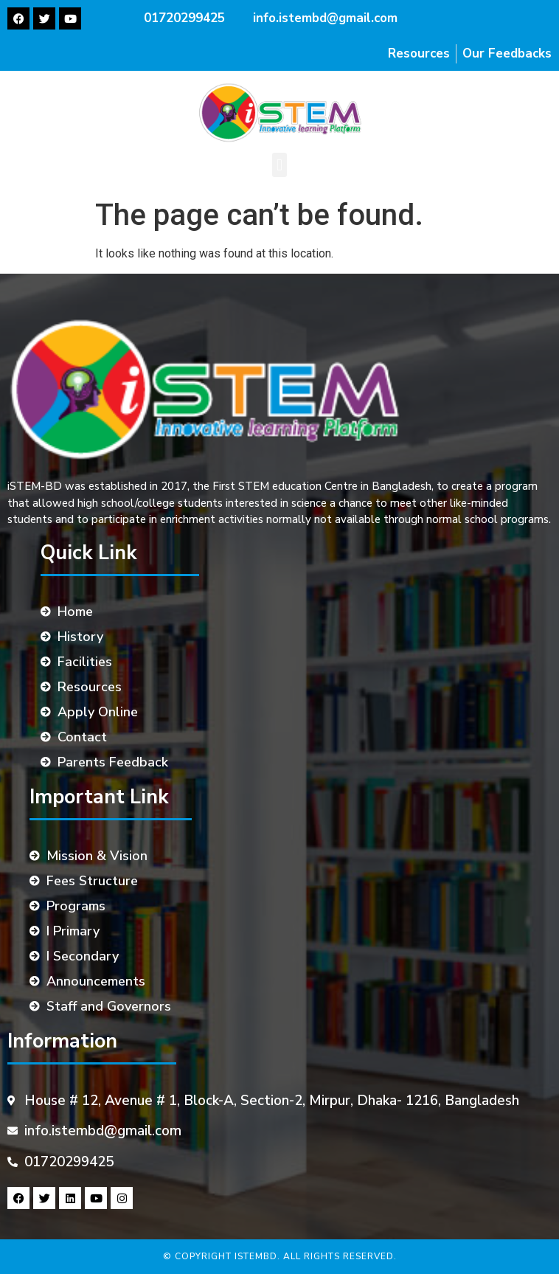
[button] (279, 165)
